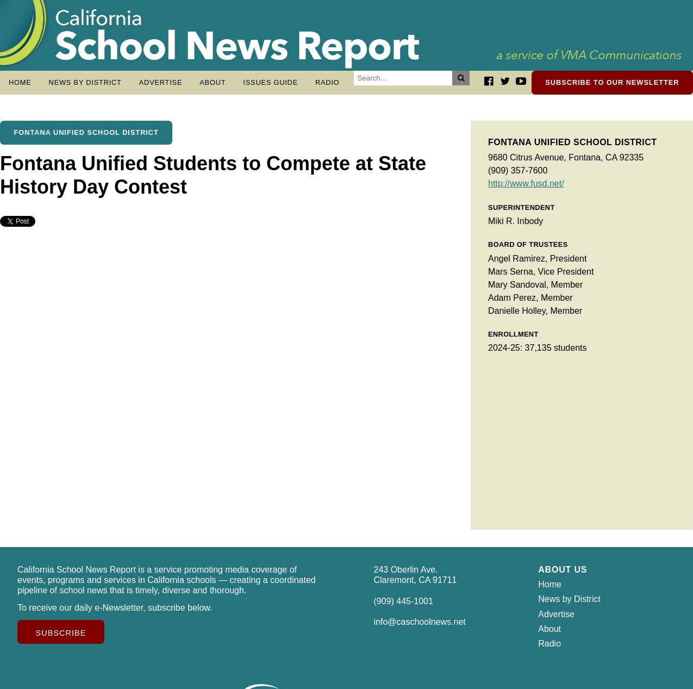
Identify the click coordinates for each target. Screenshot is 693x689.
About (212, 82)
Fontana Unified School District (86, 138)
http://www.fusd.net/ (526, 189)
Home (20, 82)
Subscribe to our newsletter (612, 82)
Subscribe (61, 638)
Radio (327, 82)
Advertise (161, 82)
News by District (85, 82)
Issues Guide (270, 82)
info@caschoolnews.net (420, 627)
